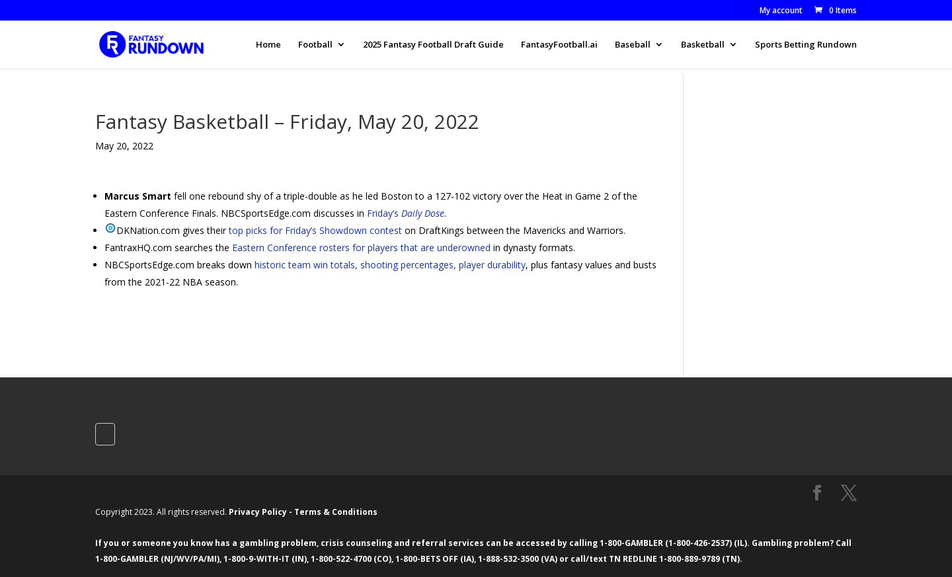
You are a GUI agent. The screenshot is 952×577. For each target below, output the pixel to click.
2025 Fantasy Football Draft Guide (433, 45)
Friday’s (405, 213)
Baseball (633, 45)
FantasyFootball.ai (559, 45)
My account (781, 11)
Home (268, 45)
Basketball (703, 45)
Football (315, 45)
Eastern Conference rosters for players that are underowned (361, 247)
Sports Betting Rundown (806, 45)
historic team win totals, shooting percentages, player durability (390, 264)
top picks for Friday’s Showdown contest (315, 230)
